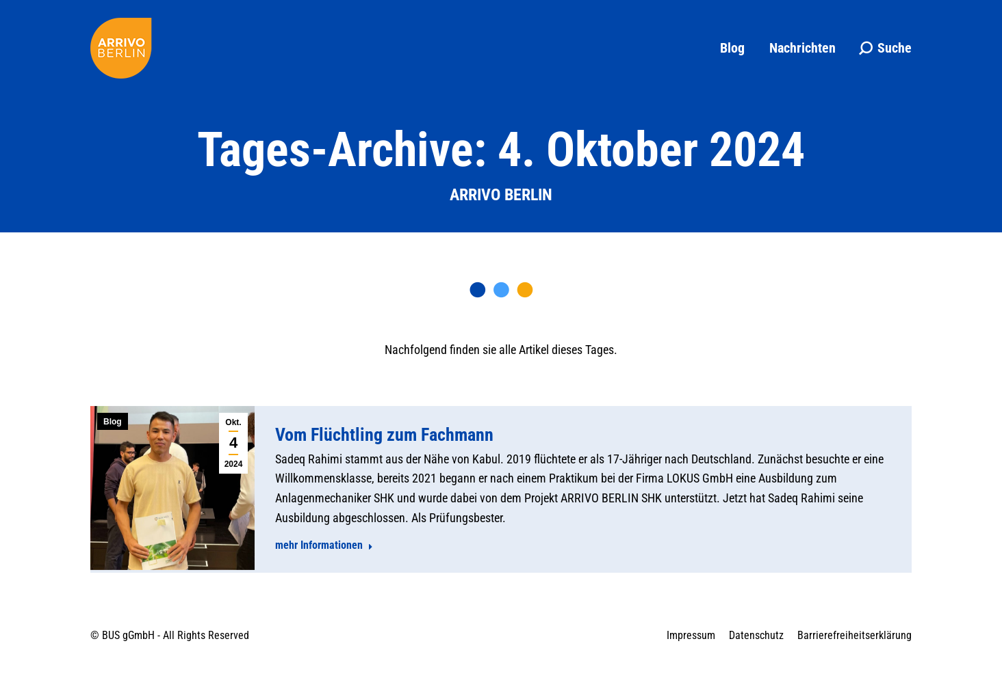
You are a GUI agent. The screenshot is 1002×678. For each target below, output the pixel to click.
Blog (112, 421)
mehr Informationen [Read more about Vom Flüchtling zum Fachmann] (324, 545)
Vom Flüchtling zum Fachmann (384, 434)
